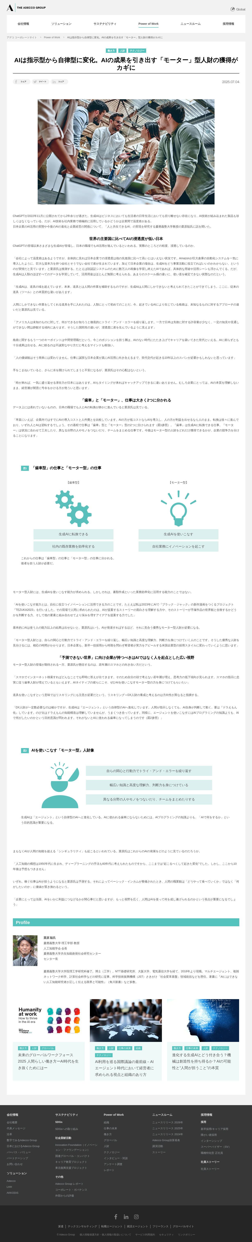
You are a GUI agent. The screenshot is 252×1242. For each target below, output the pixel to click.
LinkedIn (126, 1217)
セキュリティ (166, 1234)
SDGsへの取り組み (66, 1128)
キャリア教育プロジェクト (71, 1161)
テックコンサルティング (82, 1226)
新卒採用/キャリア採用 (214, 1128)
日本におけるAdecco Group (23, 1146)
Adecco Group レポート (69, 1183)
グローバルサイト (183, 1226)
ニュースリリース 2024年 (167, 1134)
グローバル (110, 1140)
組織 (106, 1122)
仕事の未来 (110, 1128)
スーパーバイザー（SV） (216, 1146)
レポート (109, 1170)
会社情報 (12, 1114)
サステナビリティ (66, 1114)
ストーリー (159, 1152)
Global (240, 9)
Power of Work (52, 37)
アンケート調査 (113, 1164)
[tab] (23, 24)
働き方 (108, 1134)
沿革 (9, 1134)
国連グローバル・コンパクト (72, 1155)
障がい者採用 (209, 1134)
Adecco (11, 1180)
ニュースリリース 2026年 (167, 1122)
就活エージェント (137, 1226)
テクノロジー (112, 1152)
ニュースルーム (162, 1114)
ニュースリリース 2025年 (167, 1128)
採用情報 (206, 1114)
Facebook (116, 1217)
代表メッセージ (16, 1128)
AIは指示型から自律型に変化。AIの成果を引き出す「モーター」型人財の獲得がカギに (115, 37)
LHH (9, 1186)
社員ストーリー (210, 1168)
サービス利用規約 (145, 1234)
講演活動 (157, 1146)
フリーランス (160, 1226)
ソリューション (17, 1173)
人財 (106, 1146)
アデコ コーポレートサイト (22, 37)
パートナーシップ (17, 1158)
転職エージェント (112, 1226)
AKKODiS (12, 1192)
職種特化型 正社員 (212, 1152)
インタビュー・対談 (116, 1158)
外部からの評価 (64, 1195)
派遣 (60, 1226)
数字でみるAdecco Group (22, 1140)
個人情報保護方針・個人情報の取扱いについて (105, 1234)
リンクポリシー (186, 1234)
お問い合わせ (15, 1164)
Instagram (136, 1217)
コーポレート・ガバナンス (71, 1189)
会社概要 (12, 1122)
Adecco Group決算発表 (166, 1140)
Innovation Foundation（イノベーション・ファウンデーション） (76, 1147)
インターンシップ (211, 1140)
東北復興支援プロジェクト (71, 1167)
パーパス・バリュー (19, 1152)
